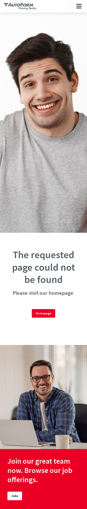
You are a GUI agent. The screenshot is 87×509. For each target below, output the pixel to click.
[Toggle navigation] (79, 6)
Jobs (14, 496)
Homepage (43, 313)
